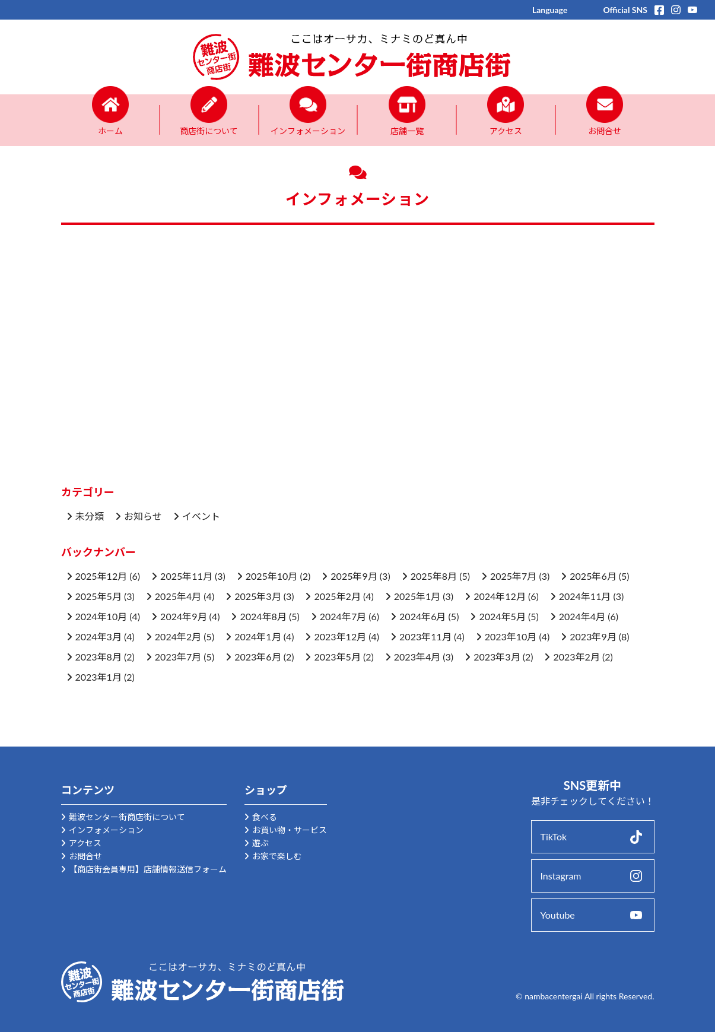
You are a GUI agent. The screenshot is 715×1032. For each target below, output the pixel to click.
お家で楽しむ (277, 856)
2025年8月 (434, 576)
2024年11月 (585, 596)
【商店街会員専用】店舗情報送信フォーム (148, 869)
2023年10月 (511, 636)
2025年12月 (101, 576)
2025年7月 (513, 576)
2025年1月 (417, 596)
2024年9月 (183, 616)
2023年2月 (576, 656)
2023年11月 (425, 636)
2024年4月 (582, 616)
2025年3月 (257, 596)
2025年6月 (593, 576)
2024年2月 (178, 636)
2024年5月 (502, 616)
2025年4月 (178, 596)
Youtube (558, 914)
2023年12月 (340, 636)
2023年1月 (98, 676)
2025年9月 (354, 576)
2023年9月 (593, 636)
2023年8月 (98, 656)
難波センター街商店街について (127, 817)
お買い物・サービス (289, 830)
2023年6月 (257, 656)
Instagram (561, 875)
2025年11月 (186, 576)
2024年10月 (101, 616)
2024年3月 (98, 636)
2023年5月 (337, 656)
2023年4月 (417, 656)
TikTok (554, 836)
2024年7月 (343, 616)
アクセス (85, 843)
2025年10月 (272, 576)
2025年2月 (337, 596)
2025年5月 (98, 596)
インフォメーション (106, 830)
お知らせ (143, 516)
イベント (201, 516)
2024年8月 (263, 616)
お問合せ (85, 856)
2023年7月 (178, 656)
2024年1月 (257, 636)
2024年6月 (422, 616)
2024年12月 (500, 596)
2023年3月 (497, 656)
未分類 (89, 516)
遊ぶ (260, 843)
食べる (264, 817)
